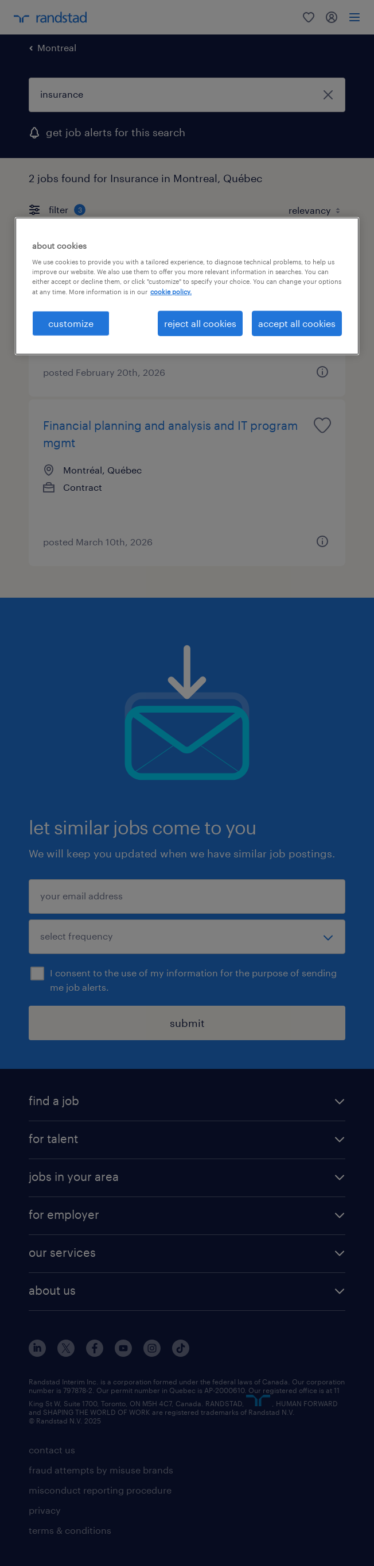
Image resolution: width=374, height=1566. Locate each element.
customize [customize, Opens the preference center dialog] (71, 322)
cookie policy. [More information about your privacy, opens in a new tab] (171, 291)
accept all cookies (297, 322)
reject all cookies (200, 322)
